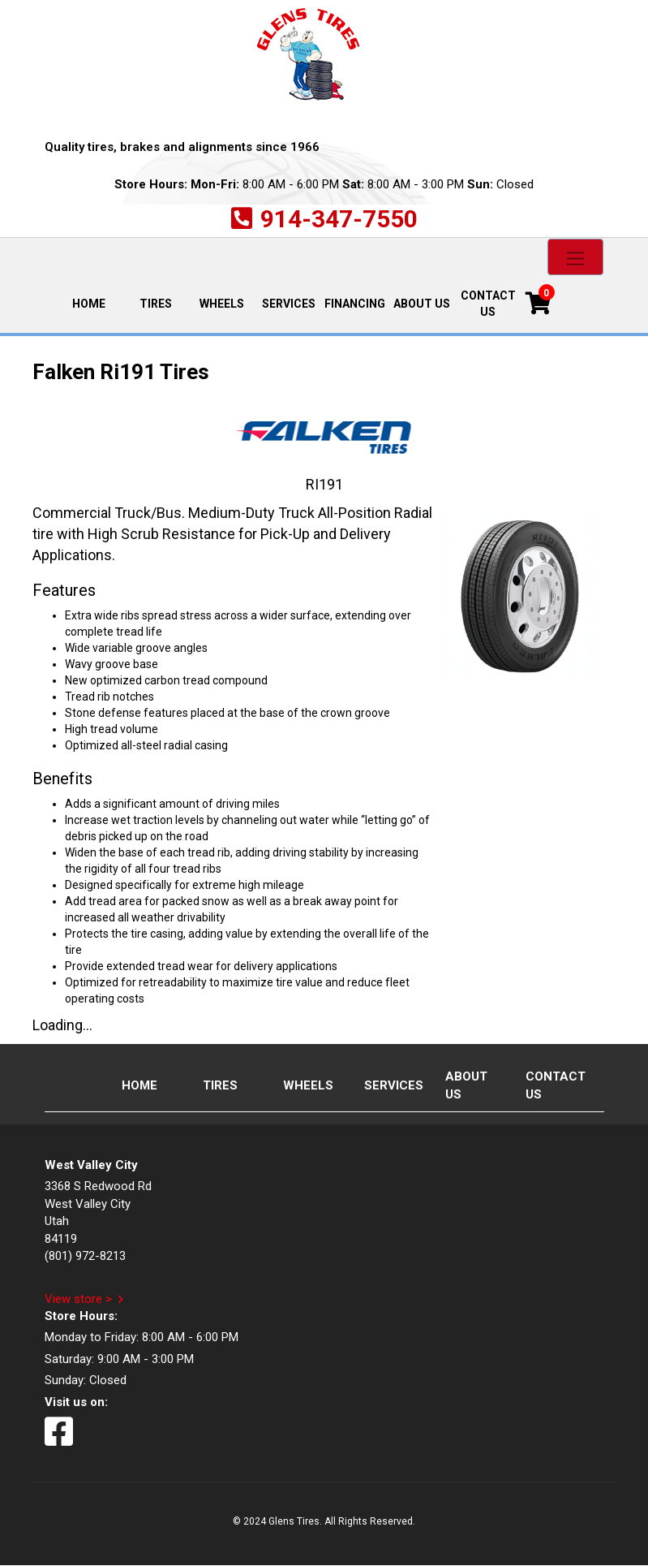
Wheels (222, 303)
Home (96, 302)
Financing (354, 303)
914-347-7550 (339, 219)
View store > (78, 1299)
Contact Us (488, 303)
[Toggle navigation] (575, 257)
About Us (421, 303)
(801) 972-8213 (85, 1256)
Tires (155, 303)
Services (288, 303)
